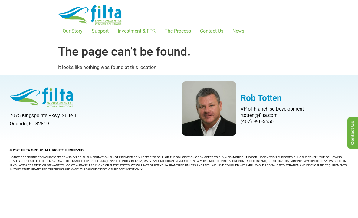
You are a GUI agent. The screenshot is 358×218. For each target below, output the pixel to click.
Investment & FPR (137, 31)
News (238, 31)
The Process (178, 31)
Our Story (73, 31)
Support (100, 31)
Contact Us (211, 31)
